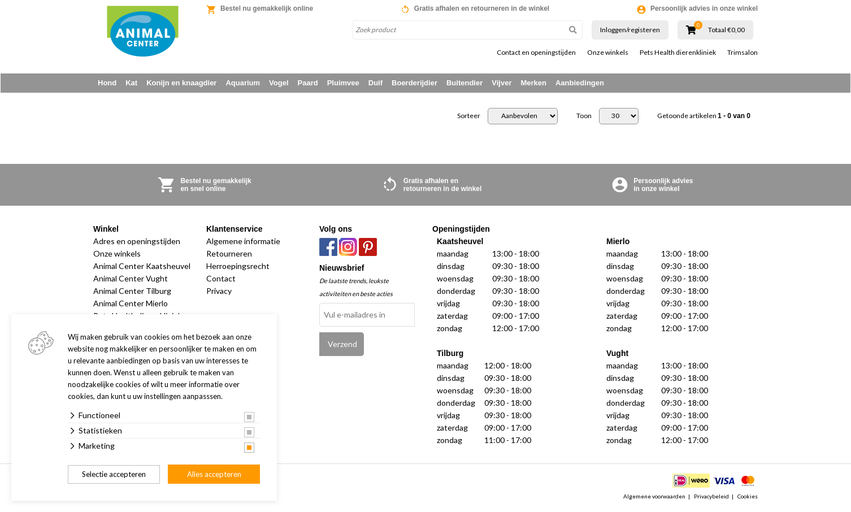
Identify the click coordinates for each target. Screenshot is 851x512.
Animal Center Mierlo (130, 304)
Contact (221, 279)
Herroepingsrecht (238, 267)
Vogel (278, 83)
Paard (308, 83)
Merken (533, 83)
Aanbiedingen (579, 83)
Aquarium (242, 83)
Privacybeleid (711, 497)
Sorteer (468, 117)
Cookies (747, 497)
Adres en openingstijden (136, 242)
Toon (584, 117)
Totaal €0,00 (726, 30)
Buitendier (464, 83)
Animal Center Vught (130, 279)
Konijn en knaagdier (181, 83)
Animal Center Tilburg (132, 292)
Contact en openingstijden (536, 52)
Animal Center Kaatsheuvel (141, 267)
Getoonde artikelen (703, 117)
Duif (375, 83)
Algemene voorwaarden (654, 497)
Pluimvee (343, 83)
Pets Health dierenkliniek (678, 52)
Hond (107, 83)
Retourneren (229, 254)
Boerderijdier (414, 83)
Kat (131, 83)
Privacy (219, 292)
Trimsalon (742, 52)
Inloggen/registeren (630, 29)
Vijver (501, 83)
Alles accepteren (214, 474)
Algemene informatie (243, 242)
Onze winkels (607, 52)
